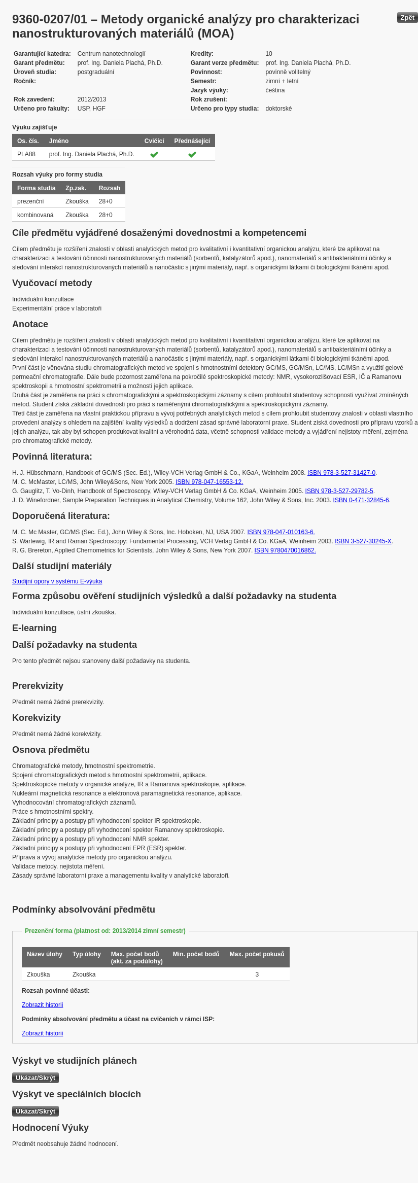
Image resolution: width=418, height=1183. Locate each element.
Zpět (407, 17)
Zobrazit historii (42, 1004)
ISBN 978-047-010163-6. (281, 532)
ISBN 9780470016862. (285, 550)
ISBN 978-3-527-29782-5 (339, 491)
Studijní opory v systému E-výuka (57, 581)
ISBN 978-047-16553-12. (209, 481)
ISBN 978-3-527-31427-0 (341, 472)
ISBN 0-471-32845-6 (361, 500)
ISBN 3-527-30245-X (363, 541)
